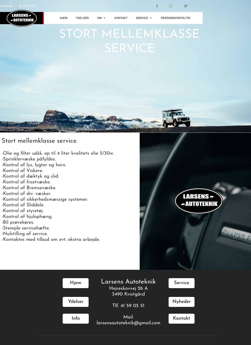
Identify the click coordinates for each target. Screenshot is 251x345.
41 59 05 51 (27, 6)
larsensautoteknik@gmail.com (128, 323)
